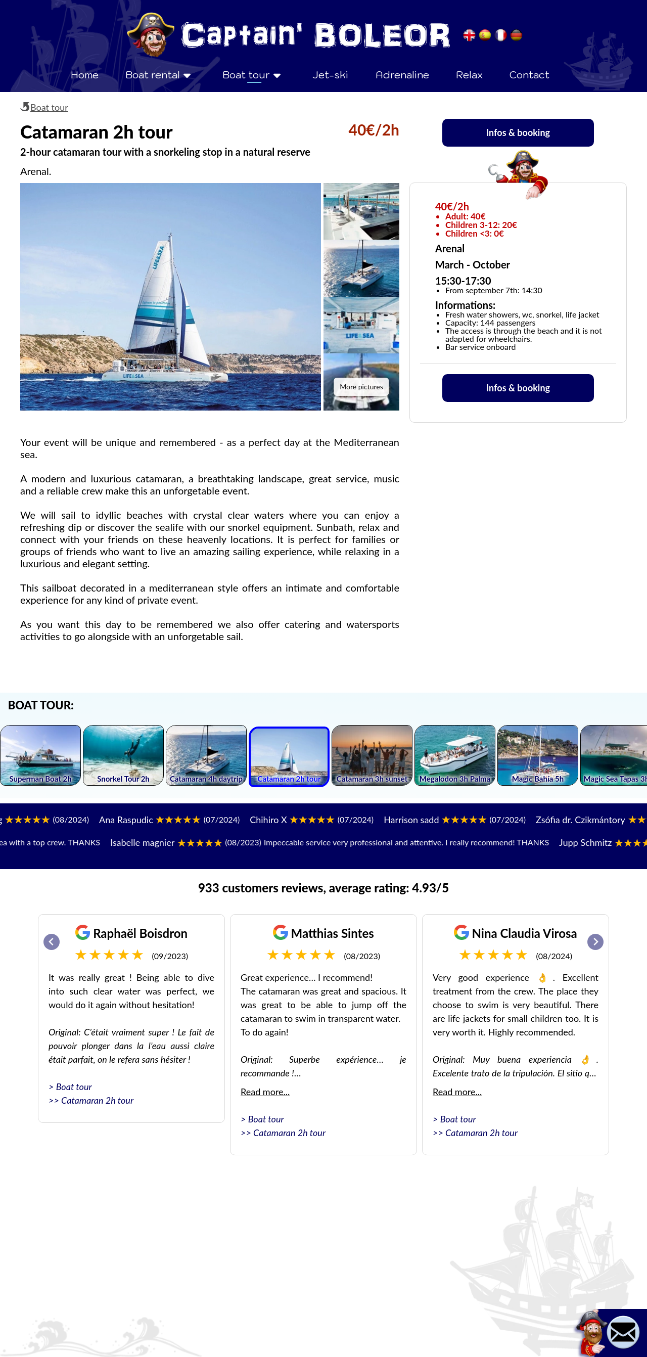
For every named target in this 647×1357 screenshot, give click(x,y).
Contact (529, 74)
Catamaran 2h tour (97, 1100)
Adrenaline (402, 74)
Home (85, 74)
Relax (469, 74)
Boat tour (49, 107)
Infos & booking (518, 132)
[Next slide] (595, 942)
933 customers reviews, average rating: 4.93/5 (323, 887)
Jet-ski (330, 74)
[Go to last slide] (51, 942)
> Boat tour (70, 1086)
